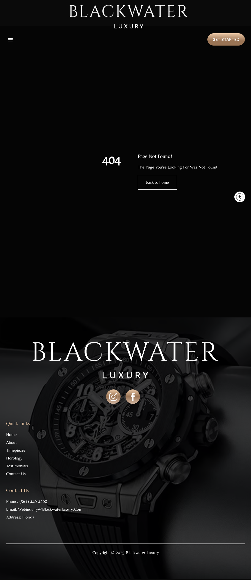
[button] (10, 40)
